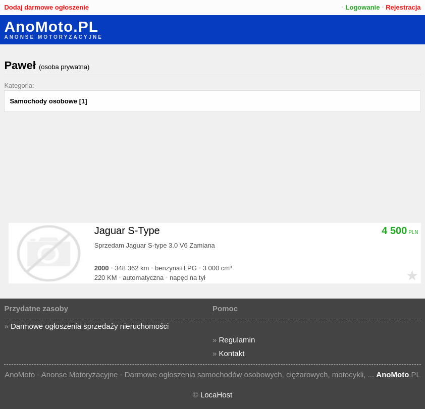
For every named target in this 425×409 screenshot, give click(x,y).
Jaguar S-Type (127, 230)
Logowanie (363, 7)
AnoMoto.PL (51, 26)
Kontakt (232, 353)
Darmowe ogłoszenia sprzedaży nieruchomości (90, 326)
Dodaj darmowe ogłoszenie (46, 7)
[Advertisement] (213, 187)
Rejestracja (403, 7)
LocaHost (216, 394)
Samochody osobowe (43, 101)
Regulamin (237, 339)
